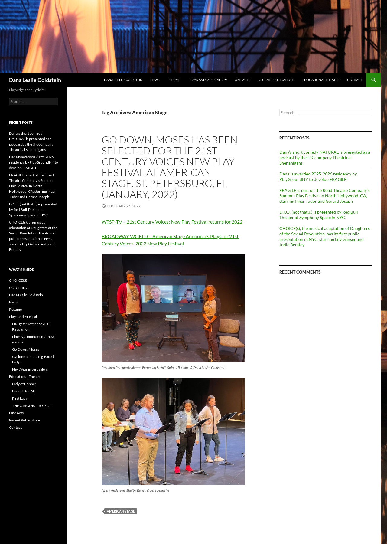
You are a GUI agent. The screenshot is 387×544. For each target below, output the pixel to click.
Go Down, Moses (25, 349)
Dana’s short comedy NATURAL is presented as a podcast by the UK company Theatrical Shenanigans (324, 157)
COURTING (18, 287)
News (155, 80)
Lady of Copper (24, 384)
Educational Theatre (320, 80)
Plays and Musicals (205, 80)
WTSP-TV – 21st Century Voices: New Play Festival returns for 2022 (172, 221)
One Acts (242, 80)
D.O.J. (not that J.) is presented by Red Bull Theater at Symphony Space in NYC (318, 214)
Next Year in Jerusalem (30, 369)
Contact (355, 80)
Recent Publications (276, 80)
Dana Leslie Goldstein (35, 80)
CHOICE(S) (18, 280)
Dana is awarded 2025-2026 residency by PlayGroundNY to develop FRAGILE (318, 176)
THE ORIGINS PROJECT (31, 405)
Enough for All (23, 391)
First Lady (20, 398)
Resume (173, 80)
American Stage (121, 511)
